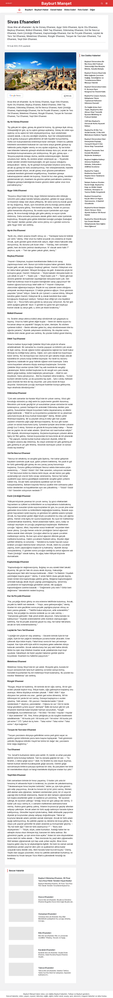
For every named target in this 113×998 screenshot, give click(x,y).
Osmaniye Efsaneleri (47, 913)
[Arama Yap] (102, 3)
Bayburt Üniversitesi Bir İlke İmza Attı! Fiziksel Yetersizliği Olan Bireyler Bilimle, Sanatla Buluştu (95, 65)
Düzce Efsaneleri (45, 896)
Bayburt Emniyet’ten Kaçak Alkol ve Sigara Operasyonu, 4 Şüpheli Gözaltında (94, 200)
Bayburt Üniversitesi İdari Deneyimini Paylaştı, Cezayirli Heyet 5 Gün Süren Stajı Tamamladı (95, 142)
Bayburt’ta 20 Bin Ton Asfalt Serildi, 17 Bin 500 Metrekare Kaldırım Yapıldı (96, 132)
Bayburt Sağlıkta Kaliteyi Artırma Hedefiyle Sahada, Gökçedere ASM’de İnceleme (95, 163)
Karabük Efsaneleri (46, 949)
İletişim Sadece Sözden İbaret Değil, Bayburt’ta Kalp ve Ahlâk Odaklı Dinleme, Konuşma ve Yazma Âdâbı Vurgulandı (95, 187)
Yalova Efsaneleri (46, 967)
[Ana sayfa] (19, 10)
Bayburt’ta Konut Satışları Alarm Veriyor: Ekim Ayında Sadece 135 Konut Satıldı (95, 211)
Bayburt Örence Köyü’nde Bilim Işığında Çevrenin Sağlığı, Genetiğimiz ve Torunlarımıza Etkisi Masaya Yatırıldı (95, 78)
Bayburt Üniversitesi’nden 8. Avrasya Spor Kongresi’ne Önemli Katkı (95, 89)
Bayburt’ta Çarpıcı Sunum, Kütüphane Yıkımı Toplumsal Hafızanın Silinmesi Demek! (95, 99)
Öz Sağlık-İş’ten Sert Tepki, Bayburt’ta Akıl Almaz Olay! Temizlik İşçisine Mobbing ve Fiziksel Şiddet (94, 112)
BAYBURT (9, 3)
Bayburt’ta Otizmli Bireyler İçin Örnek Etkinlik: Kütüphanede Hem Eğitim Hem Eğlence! (95, 222)
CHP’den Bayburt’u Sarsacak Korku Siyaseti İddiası (95, 123)
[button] (106, 3)
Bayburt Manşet (56, 3)
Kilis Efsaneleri (44, 932)
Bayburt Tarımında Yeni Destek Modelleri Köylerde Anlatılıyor (94, 152)
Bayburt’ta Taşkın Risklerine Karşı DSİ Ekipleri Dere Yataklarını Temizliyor (94, 174)
